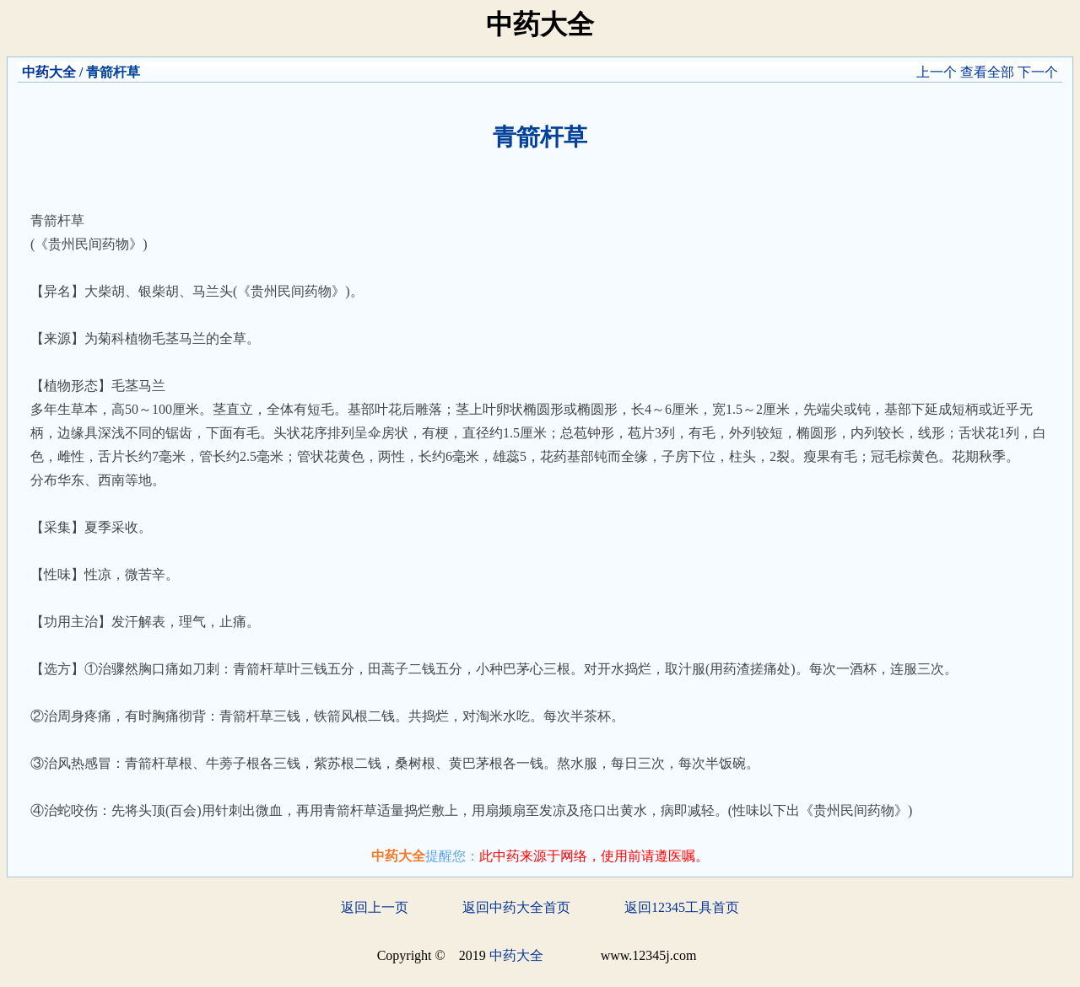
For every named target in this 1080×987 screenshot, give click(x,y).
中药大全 (49, 72)
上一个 (936, 72)
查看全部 (987, 72)
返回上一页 (374, 907)
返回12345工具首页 (681, 907)
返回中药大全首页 (516, 907)
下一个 (1038, 72)
